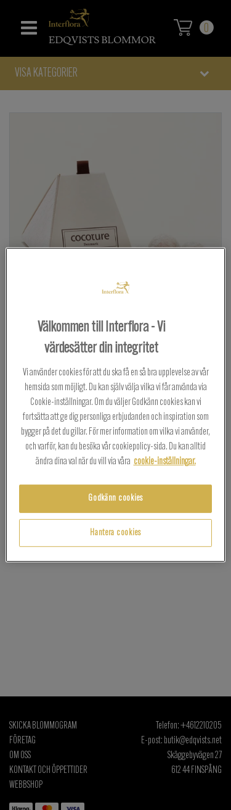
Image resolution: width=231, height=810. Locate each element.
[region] (115, 405)
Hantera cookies (115, 533)
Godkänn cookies (115, 498)
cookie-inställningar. (165, 462)
